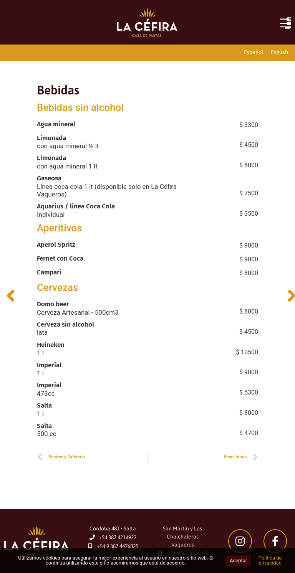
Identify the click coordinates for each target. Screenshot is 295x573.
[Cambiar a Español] (253, 53)
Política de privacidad (270, 560)
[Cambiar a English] (279, 53)
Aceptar (238, 560)
